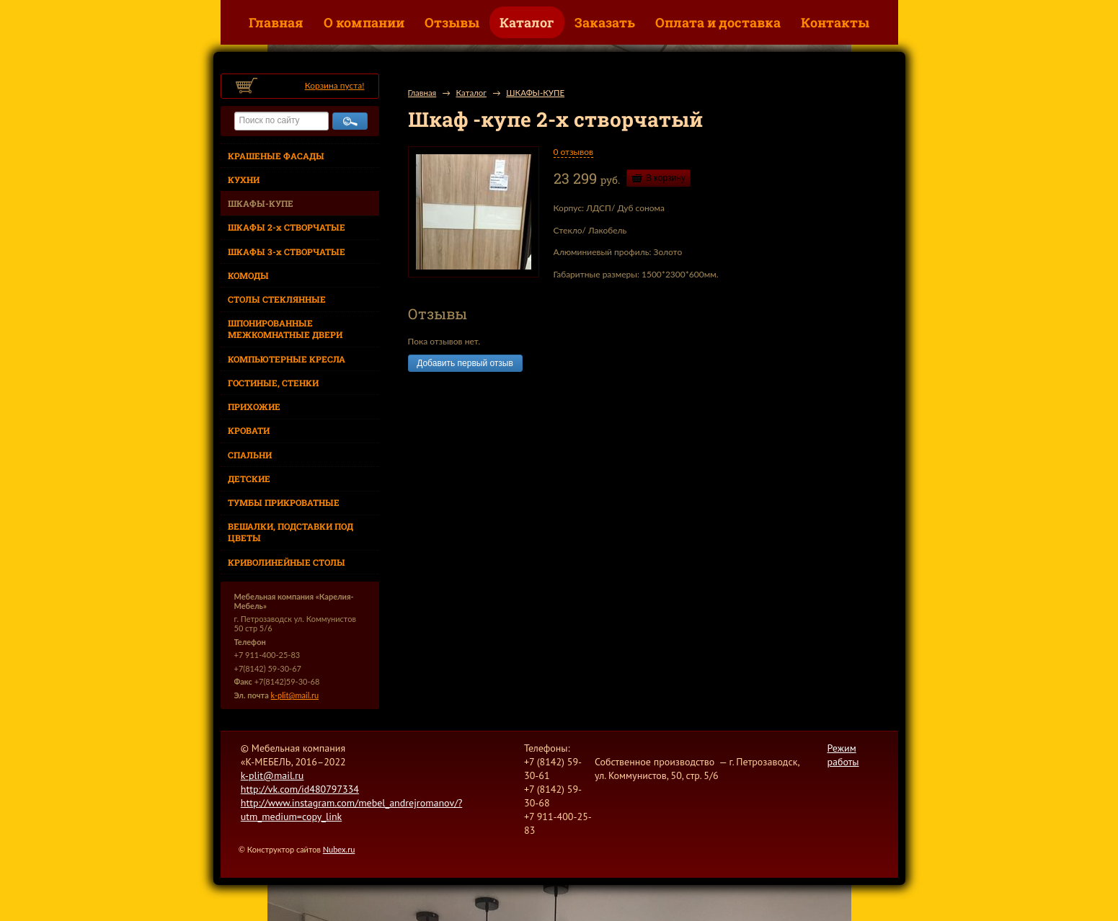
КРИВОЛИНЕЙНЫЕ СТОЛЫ (286, 562)
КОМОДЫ (248, 275)
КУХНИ (243, 179)
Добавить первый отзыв (465, 363)
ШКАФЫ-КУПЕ (260, 203)
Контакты (835, 22)
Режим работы (843, 755)
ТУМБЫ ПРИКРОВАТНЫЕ (284, 502)
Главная (276, 22)
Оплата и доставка (718, 22)
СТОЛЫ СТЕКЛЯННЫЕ (277, 299)
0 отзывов (573, 151)
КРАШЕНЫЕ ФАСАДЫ (276, 155)
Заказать (604, 22)
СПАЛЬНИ (250, 454)
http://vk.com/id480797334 (300, 789)
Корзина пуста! (335, 85)
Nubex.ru (339, 849)
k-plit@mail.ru (295, 695)
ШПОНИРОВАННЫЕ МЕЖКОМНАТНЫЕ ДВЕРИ (285, 328)
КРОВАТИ (249, 430)
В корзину (666, 178)
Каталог (527, 22)
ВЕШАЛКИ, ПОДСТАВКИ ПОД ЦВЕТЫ (290, 531)
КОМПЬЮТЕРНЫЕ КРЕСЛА (286, 359)
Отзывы (452, 22)
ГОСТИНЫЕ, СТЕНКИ (273, 382)
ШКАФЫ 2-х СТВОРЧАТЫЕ (286, 227)
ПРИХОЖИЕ (254, 406)
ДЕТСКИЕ (249, 478)
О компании (364, 22)
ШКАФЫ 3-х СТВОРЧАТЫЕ (286, 251)
